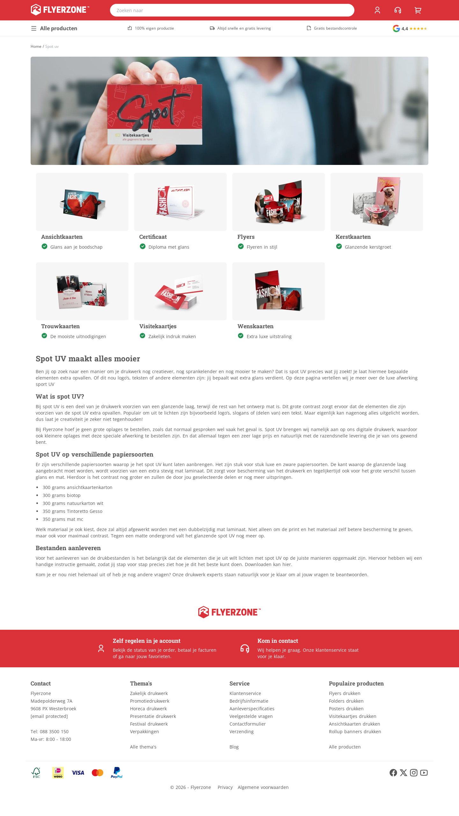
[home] (60, 10)
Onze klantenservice (324, 650)
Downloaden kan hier (268, 564)
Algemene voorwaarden (263, 787)
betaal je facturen (197, 650)
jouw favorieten (153, 656)
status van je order (154, 650)
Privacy (225, 787)
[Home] (36, 46)
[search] (345, 10)
